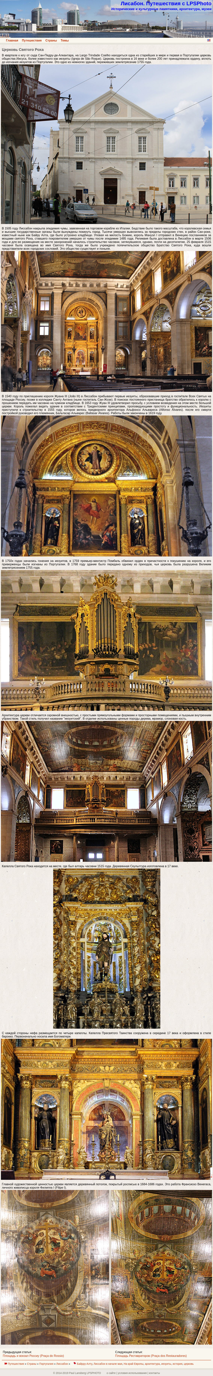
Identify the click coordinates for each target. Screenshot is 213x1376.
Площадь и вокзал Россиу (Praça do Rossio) (33, 1355)
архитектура (152, 1363)
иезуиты (166, 1363)
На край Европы (133, 1363)
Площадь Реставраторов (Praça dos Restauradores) (151, 1355)
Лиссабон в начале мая (108, 1363)
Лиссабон (62, 1363)
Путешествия (32, 40)
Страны (51, 40)
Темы (65, 40)
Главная (12, 40)
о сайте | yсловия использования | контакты (133, 1372)
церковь (189, 1363)
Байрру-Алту (84, 1363)
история (177, 1363)
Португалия (46, 1363)
